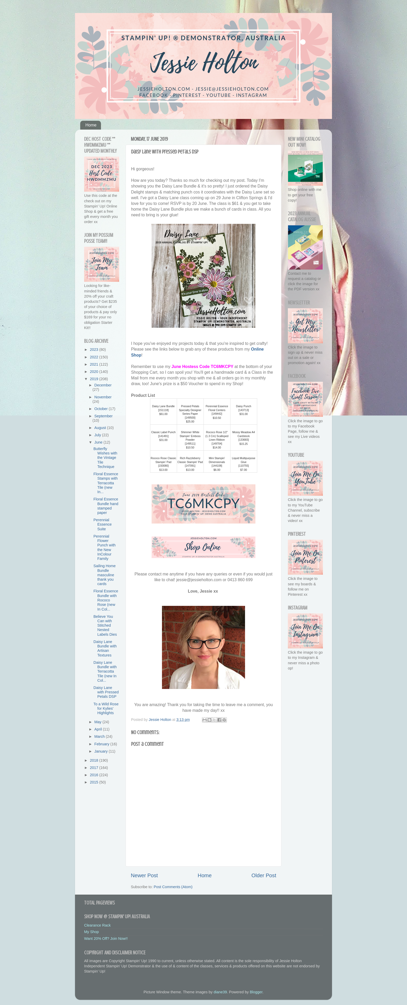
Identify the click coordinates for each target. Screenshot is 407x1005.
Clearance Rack (97, 925)
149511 (190, 443)
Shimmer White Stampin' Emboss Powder (190, 436)
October (101, 409)
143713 (243, 410)
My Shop (91, 932)
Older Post (264, 875)
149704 (216, 443)
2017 (94, 768)
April (98, 729)
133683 (243, 439)
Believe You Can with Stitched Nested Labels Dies (105, 625)
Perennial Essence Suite (102, 524)
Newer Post (144, 875)
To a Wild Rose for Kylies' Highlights (106, 708)
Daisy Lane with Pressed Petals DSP (106, 692)
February (102, 744)
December (103, 385)
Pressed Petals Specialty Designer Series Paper (190, 410)
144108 (216, 465)
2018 (94, 760)
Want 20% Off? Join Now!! (106, 938)
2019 (94, 379)
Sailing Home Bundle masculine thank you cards (104, 575)
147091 (190, 465)
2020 (94, 372)
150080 (163, 465)
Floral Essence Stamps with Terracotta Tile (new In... (105, 483)
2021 (94, 364)
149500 (190, 417)
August (100, 428)
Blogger (256, 992)
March (100, 736)
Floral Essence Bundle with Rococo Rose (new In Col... (105, 600)
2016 (94, 775)
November (103, 397)
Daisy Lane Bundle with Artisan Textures (105, 648)
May (98, 722)
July (98, 435)
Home (91, 125)
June (99, 442)
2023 (94, 349)
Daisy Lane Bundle (163, 406)
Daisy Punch (243, 406)
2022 (94, 357)
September (103, 416)
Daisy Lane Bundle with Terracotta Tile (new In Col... (105, 671)
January (101, 751)
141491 (163, 436)
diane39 (220, 992)
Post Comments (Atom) (173, 887)
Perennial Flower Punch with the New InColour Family (104, 547)
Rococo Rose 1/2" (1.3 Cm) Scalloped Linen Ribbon (216, 436)
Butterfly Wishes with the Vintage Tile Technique (105, 458)
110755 (243, 465)
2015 (94, 782)
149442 (216, 413)
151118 (163, 410)
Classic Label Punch (163, 432)
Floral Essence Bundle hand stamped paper (105, 506)
